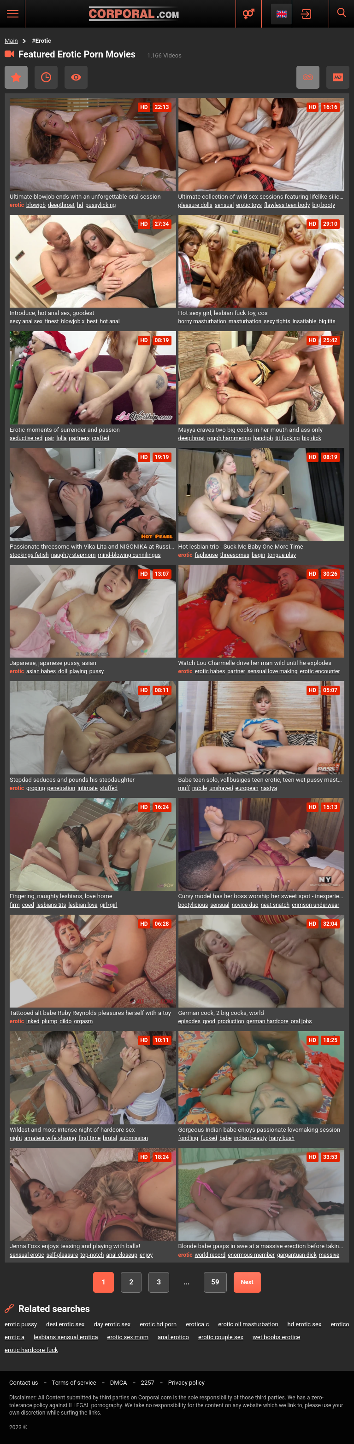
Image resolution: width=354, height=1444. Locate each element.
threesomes (234, 555)
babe (225, 1138)
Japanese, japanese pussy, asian (53, 662)
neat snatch (275, 905)
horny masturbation (202, 321)
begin (258, 555)
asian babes (41, 671)
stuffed (109, 788)
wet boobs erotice (276, 1337)
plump (50, 1021)
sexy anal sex (26, 321)
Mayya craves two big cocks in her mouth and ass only (250, 429)
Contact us (23, 1382)
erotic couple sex (220, 1337)
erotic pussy (21, 1324)
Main (11, 40)
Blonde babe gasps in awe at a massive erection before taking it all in (261, 1246)
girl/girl (108, 905)
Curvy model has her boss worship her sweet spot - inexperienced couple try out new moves (261, 896)
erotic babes (210, 671)
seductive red (26, 438)
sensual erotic (27, 1255)
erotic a (14, 1337)
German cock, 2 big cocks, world (221, 1012)
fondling (188, 1138)
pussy (96, 671)
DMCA (118, 1382)
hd (80, 205)
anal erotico (173, 1337)
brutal (110, 1138)
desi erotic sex (65, 1324)
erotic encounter (320, 671)
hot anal (110, 321)
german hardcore (268, 1021)
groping (35, 788)
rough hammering (229, 438)
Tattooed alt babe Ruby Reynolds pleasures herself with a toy (90, 1012)
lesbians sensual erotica (66, 1337)
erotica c (197, 1324)
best (92, 321)
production (231, 1021)
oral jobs (301, 1021)
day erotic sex (112, 1324)
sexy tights (277, 321)
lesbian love (82, 905)
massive (329, 1255)
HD (338, 77)
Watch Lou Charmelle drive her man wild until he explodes (255, 662)
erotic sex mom (128, 1337)
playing (78, 671)
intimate (87, 788)
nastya (269, 788)
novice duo (245, 905)
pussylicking (100, 205)
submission (133, 1138)
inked (33, 1021)
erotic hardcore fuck (31, 1350)
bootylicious (193, 905)
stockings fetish (29, 555)
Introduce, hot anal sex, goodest (52, 312)
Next (247, 1281)
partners (79, 438)
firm (15, 905)
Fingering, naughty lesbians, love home (61, 896)
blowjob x (72, 321)
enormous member (251, 1255)
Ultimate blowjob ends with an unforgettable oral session (85, 196)
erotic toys (249, 205)
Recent (46, 77)
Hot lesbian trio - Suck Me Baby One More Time (240, 546)
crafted (100, 438)
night (16, 1138)
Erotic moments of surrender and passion (65, 429)
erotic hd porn (158, 1324)
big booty (324, 205)
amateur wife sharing (50, 1138)
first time (89, 1138)
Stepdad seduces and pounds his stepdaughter (72, 779)
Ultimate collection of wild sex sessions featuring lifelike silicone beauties (261, 196)
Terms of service (74, 1382)
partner (236, 671)
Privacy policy (186, 1382)
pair (49, 438)
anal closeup (121, 1255)
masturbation (245, 321)
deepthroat (61, 205)
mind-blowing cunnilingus (129, 555)
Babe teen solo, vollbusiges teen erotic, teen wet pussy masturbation (261, 779)
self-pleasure (62, 1255)
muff (184, 788)
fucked (209, 1138)
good (209, 1021)
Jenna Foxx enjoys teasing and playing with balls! (75, 1246)
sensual (224, 205)
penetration (61, 788)
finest (52, 321)
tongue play (281, 555)
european (247, 788)
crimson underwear (315, 905)
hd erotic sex (305, 1324)
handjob (263, 438)
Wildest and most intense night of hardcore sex (72, 1129)
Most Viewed (76, 77)
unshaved (221, 788)
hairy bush (282, 1138)
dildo (65, 1021)
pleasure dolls (195, 205)
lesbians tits (51, 905)
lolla (61, 438)
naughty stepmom (73, 555)
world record (210, 1255)
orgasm (83, 1021)
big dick (311, 438)
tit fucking (287, 438)
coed (28, 905)
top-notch (92, 1255)
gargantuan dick (297, 1255)
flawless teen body (287, 205)
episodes (189, 1021)
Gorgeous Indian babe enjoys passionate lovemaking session (259, 1129)
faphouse (206, 555)
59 (215, 1282)
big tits (327, 321)
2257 (147, 1382)
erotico (339, 1324)
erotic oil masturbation (248, 1324)
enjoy (146, 1255)
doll (62, 671)
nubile (199, 788)
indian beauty (250, 1138)
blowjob (36, 205)
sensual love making (273, 671)
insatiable (305, 321)
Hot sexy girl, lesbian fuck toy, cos (223, 312)
